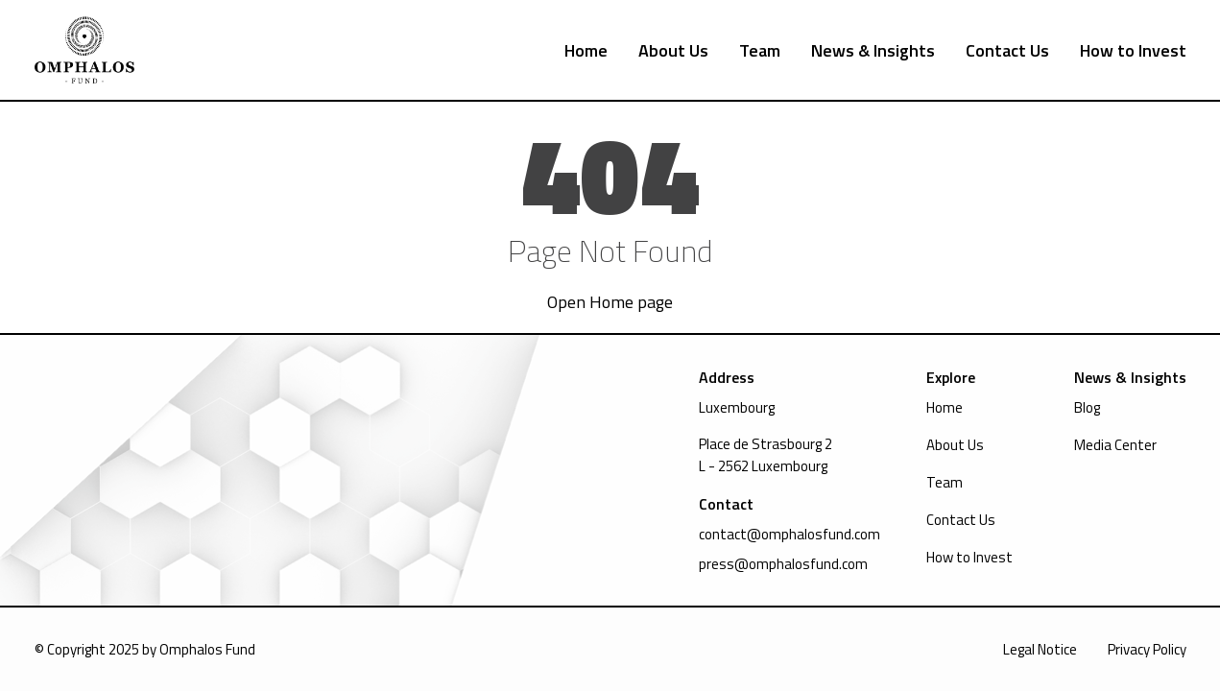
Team (759, 50)
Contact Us (1007, 50)
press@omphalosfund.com (783, 564)
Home (586, 50)
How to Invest (1133, 50)
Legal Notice (1040, 649)
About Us (673, 50)
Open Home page (610, 302)
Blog (1087, 407)
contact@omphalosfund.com (789, 534)
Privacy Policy (1147, 649)
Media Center (1115, 445)
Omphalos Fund (207, 649)
